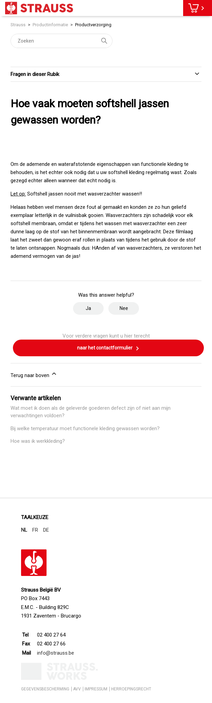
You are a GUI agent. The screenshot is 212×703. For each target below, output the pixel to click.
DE (46, 530)
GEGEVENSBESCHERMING (45, 689)
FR (35, 530)
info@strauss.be (55, 653)
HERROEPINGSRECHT (131, 689)
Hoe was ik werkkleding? (38, 441)
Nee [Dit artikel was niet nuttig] (124, 308)
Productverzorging (93, 24)
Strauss (18, 24)
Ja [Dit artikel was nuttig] (88, 308)
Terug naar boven (34, 374)
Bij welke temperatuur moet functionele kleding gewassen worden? (85, 428)
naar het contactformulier (108, 348)
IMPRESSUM (96, 689)
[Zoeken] (61, 41)
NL (24, 530)
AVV (77, 689)
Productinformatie (50, 24)
